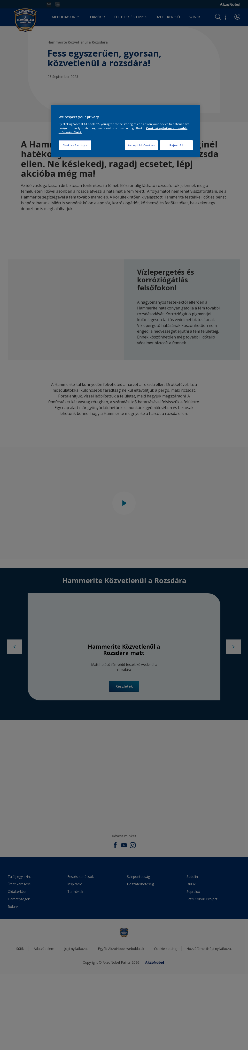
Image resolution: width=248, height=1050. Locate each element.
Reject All (176, 145)
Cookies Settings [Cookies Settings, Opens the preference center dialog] (75, 145)
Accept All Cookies (141, 145)
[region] (125, 131)
